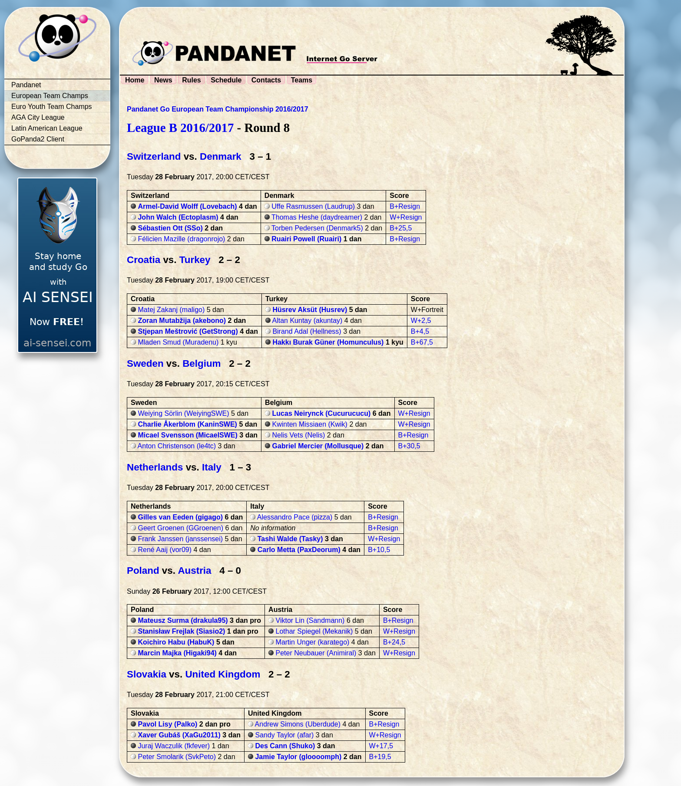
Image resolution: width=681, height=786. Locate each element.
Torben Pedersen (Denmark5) (317, 228)
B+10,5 (379, 549)
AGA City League (38, 117)
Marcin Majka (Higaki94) (177, 653)
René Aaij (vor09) (165, 549)
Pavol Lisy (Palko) (167, 724)
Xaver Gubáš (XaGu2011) (179, 735)
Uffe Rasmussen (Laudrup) (313, 206)
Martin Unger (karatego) (313, 642)
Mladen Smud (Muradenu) (178, 342)
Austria (194, 570)
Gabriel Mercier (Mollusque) (318, 446)
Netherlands (155, 467)
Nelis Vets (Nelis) (298, 435)
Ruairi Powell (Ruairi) (306, 239)
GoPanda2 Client (37, 139)
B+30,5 (409, 446)
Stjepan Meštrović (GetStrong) (188, 331)
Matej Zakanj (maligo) (171, 309)
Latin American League (47, 128)
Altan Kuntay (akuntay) (307, 320)
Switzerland (154, 156)
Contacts (266, 80)
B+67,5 (422, 342)
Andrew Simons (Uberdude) (297, 724)
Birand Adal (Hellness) (306, 331)
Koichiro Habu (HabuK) (176, 642)
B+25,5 (401, 228)
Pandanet (26, 85)
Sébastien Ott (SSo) (170, 228)
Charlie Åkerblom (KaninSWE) (187, 424)
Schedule (226, 80)
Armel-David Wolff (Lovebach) (187, 206)
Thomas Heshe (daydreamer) (316, 217)
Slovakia (146, 674)
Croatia (143, 259)
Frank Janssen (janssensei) (180, 539)
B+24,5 (394, 642)
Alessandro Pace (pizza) (294, 517)
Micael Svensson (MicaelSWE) (187, 435)
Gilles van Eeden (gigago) (180, 517)
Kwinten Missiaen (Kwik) (309, 424)
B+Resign (405, 206)
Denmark (220, 156)
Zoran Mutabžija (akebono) (182, 320)
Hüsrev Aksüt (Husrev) (309, 309)
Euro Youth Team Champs (51, 106)
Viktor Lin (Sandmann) (310, 620)
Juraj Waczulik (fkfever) (174, 746)
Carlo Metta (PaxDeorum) (299, 549)
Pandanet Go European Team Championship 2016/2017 (217, 109)
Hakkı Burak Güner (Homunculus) (327, 342)
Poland (143, 570)
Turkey (195, 259)
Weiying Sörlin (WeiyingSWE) (183, 413)
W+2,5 (421, 320)
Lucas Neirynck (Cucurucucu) (321, 413)
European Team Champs (49, 95)
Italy (211, 467)
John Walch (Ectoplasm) (178, 217)
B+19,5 (380, 756)
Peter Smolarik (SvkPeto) (177, 756)
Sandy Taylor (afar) (284, 735)
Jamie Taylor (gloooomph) (298, 756)
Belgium (201, 363)
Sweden (145, 363)
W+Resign (406, 217)
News (163, 80)
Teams (302, 80)
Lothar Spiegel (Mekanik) (314, 631)
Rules (191, 80)
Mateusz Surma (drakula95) (183, 620)
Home (134, 80)
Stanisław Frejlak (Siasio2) (181, 631)
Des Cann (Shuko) (285, 746)
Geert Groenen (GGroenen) (180, 528)
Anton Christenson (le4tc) (177, 446)
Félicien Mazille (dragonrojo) (181, 239)
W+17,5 (381, 746)
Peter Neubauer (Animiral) (316, 653)
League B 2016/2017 (180, 128)
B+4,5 (420, 331)
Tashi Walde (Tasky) (290, 539)
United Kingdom (222, 674)
